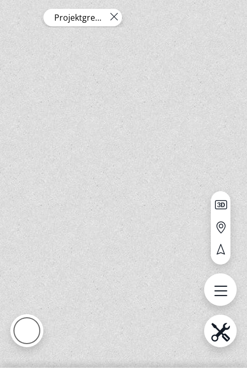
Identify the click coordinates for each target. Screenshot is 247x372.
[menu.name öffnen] (220, 289)
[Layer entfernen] (113, 17)
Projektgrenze (78, 17)
